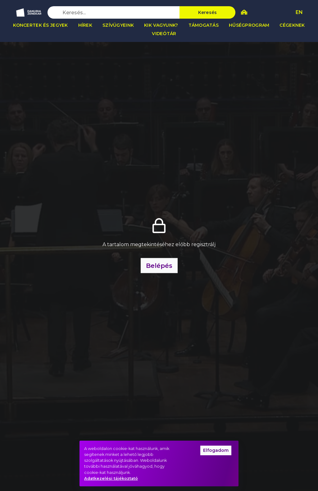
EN (299, 12)
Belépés (159, 265)
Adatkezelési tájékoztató (111, 478)
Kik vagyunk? (161, 25)
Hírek (85, 25)
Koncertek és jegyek (40, 25)
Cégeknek (292, 25)
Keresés (207, 12)
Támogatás (204, 25)
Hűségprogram (249, 25)
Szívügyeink (118, 25)
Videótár (164, 33)
